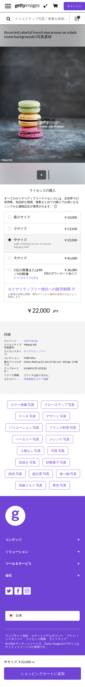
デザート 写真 (56, 416)
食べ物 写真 (68, 474)
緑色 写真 (15, 474)
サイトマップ (57, 639)
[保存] (41, 175)
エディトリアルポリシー (47, 635)
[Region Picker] (42, 616)
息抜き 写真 (27, 462)
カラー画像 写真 (22, 404)
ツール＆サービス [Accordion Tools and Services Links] (42, 563)
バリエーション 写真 (24, 427)
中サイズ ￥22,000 (19, 672)
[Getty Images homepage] (27, 6)
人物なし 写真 (30, 450)
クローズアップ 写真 (59, 404)
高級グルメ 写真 (30, 485)
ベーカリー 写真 (27, 439)
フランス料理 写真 (62, 427)
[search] (10, 18)
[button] (42, 105)
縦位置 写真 (40, 474)
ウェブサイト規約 (16, 635)
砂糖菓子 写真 (56, 462)
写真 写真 (58, 450)
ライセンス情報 (36, 639)
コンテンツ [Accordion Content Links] (42, 539)
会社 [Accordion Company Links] (42, 575)
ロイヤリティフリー (35, 351)
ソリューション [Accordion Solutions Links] (42, 551)
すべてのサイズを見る (26, 277)
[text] (41, 18)
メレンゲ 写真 (59, 439)
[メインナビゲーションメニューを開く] (8, 6)
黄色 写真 (59, 485)
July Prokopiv (31, 340)
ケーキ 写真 (27, 416)
